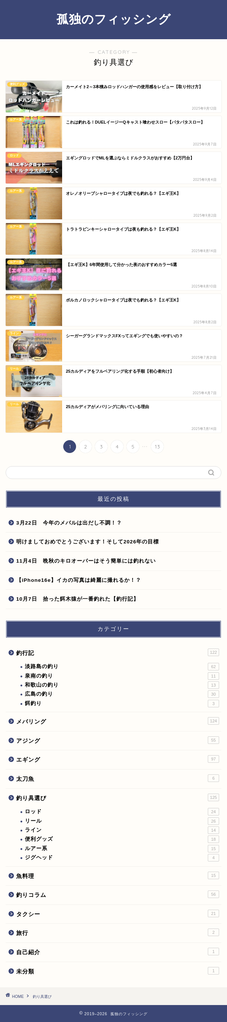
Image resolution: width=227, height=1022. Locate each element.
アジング (117, 740)
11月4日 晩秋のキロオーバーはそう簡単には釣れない (86, 561)
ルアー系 (122, 848)
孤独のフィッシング (113, 18)
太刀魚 (117, 778)
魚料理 (117, 875)
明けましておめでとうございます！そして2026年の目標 (87, 542)
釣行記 (117, 652)
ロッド (122, 811)
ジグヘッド (122, 857)
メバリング (117, 721)
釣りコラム (117, 894)
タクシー (117, 913)
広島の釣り (122, 694)
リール (122, 821)
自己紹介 (117, 951)
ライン (122, 830)
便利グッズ (122, 839)
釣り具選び (117, 797)
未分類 (117, 971)
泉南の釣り (122, 676)
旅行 (117, 932)
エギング (117, 759)
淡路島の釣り (122, 666)
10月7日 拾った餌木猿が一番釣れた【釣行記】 (77, 599)
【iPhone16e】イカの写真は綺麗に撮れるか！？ (78, 580)
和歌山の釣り (122, 685)
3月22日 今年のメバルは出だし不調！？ (69, 523)
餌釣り (122, 703)
